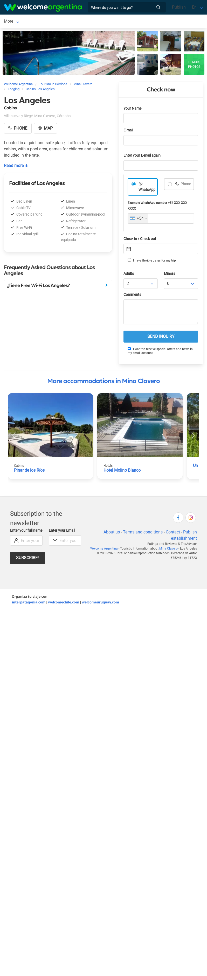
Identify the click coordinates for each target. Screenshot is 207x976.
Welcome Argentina (104, 549)
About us (112, 533)
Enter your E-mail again (142, 156)
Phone (185, 185)
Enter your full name (26, 531)
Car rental (78, 21)
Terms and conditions (143, 533)
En (194, 7)
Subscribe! (27, 558)
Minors (169, 274)
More (97, 21)
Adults (128, 274)
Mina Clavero (16, 21)
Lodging (44, 21)
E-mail (128, 131)
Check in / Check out (139, 240)
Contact (173, 533)
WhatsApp (147, 191)
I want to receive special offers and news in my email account (160, 352)
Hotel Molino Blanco (122, 471)
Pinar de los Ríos (29, 471)
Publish (179, 7)
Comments (132, 295)
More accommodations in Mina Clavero (103, 382)
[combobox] (138, 219)
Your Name (132, 109)
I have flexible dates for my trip (152, 261)
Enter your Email (62, 531)
